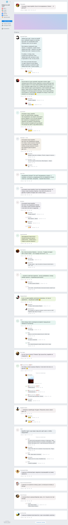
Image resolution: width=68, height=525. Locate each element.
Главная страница (6, 23)
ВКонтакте (5, 15)
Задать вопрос (7, 21)
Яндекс (4, 12)
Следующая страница (40, 522)
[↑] (31, 10)
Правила (5, 521)
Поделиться (35, 10)
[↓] (33, 10)
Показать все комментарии (40, 437)
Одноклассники (6, 17)
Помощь (8, 521)
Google (4, 10)
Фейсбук (4, 13)
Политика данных (7, 522)
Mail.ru (4, 8)
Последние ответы (6, 25)
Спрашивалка (5, 28)
